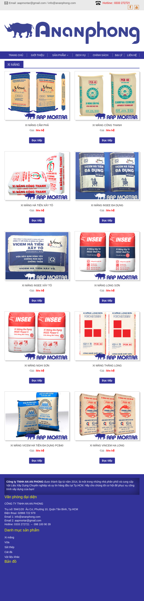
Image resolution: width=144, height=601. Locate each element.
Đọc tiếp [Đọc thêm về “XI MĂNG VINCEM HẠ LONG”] (107, 460)
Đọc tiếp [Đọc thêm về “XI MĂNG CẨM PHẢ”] (37, 140)
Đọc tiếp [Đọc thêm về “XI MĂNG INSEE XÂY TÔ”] (37, 300)
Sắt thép (9, 547)
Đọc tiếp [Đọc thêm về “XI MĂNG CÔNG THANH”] (107, 140)
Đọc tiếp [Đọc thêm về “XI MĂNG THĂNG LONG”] (107, 380)
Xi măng (9, 537)
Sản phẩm (59, 55)
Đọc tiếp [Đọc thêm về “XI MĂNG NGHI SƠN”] (37, 380)
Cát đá (8, 552)
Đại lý (118, 55)
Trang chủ (16, 55)
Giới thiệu (37, 55)
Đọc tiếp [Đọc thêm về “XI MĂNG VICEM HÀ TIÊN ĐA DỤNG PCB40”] (37, 460)
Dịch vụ (81, 55)
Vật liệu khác (12, 556)
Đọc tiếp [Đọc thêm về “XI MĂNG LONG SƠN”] (107, 300)
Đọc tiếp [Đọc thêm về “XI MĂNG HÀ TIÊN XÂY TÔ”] (37, 220)
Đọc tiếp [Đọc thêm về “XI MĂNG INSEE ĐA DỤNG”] (107, 220)
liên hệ (40, 130)
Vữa (6, 542)
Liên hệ (132, 55)
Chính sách (100, 55)
